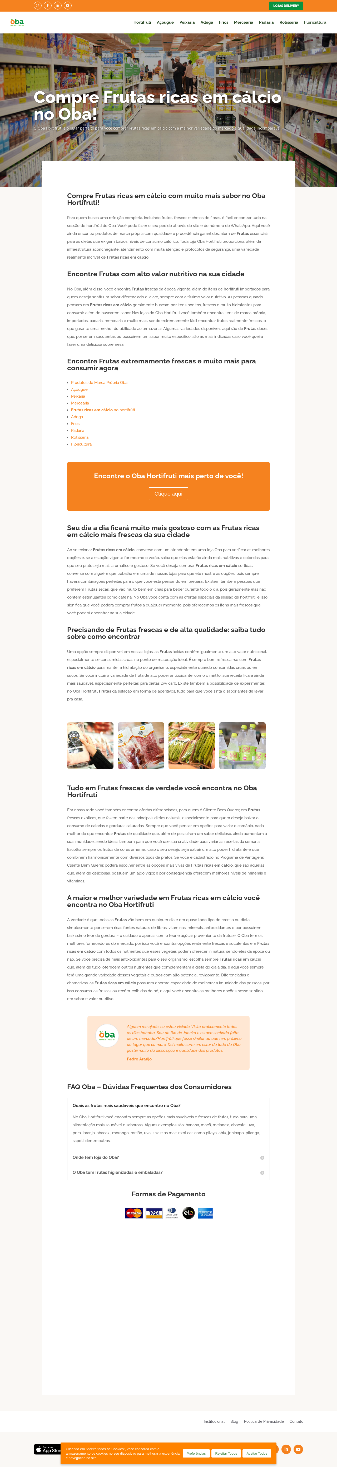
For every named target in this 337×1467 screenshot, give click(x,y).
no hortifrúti (103, 410)
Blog (234, 1421)
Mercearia (243, 22)
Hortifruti (142, 22)
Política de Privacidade (264, 1421)
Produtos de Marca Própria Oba (99, 382)
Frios (223, 22)
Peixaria (187, 22)
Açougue (165, 22)
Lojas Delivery (286, 6)
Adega (207, 22)
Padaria (266, 22)
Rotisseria (289, 22)
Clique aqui (168, 494)
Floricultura (315, 22)
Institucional (214, 1421)
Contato (296, 1421)
